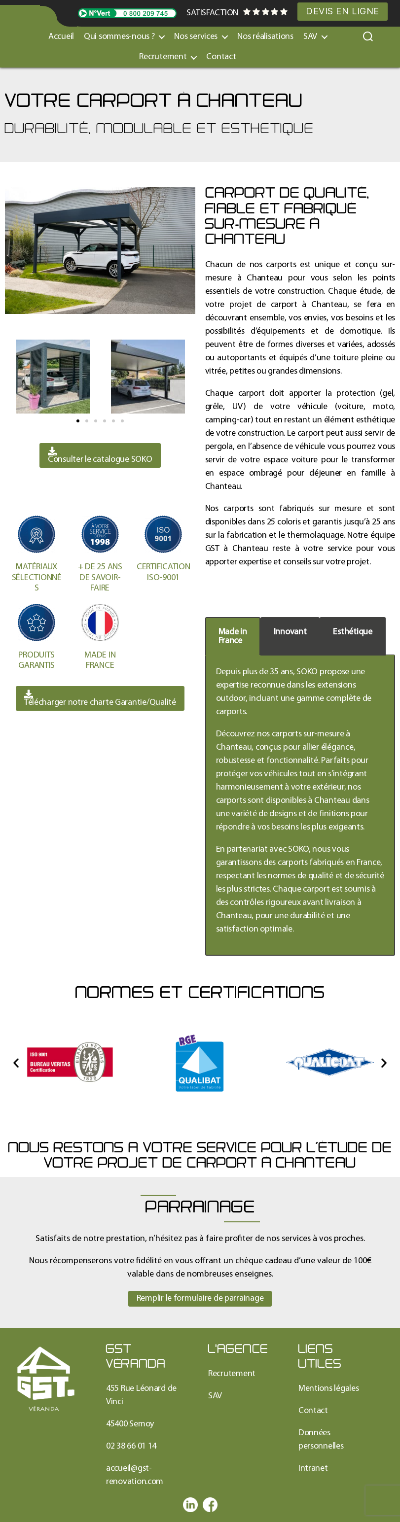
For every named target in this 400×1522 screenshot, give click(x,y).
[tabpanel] (300, 805)
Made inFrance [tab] (232, 636)
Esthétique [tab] (352, 632)
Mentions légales (328, 1388)
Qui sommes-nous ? (119, 36)
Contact (221, 57)
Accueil (61, 36)
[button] (77, 420)
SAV (310, 36)
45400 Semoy (130, 1424)
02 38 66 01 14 (131, 1446)
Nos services (196, 36)
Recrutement (162, 57)
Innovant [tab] (290, 632)
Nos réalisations (265, 36)
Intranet (313, 1468)
